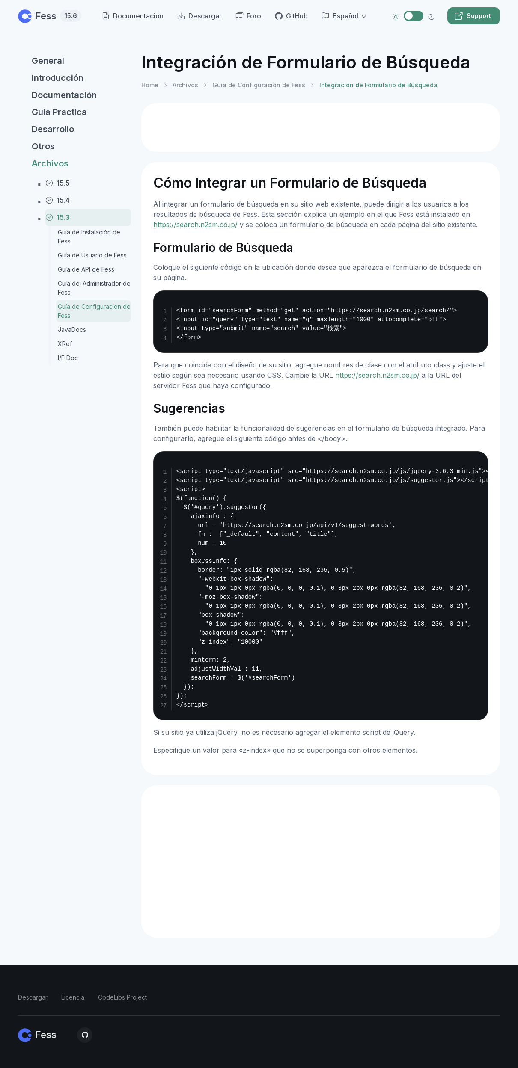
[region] (74, 551)
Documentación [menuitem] (133, 16)
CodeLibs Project (122, 997)
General (48, 61)
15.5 (57, 183)
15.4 (57, 200)
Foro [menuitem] (248, 16)
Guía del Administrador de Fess (94, 288)
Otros (43, 146)
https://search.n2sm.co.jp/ (195, 224)
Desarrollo (53, 129)
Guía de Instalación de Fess (89, 236)
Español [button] (340, 16)
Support (473, 16)
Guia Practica (59, 112)
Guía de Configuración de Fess (94, 311)
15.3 (57, 217)
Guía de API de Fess (86, 269)
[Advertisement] (320, 127)
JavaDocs (72, 329)
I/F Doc (68, 357)
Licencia (72, 997)
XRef (65, 343)
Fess (49, 16)
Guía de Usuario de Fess (92, 255)
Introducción (57, 78)
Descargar (33, 997)
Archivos (50, 163)
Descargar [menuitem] (199, 16)
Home (149, 85)
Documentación (64, 95)
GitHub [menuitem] (291, 16)
